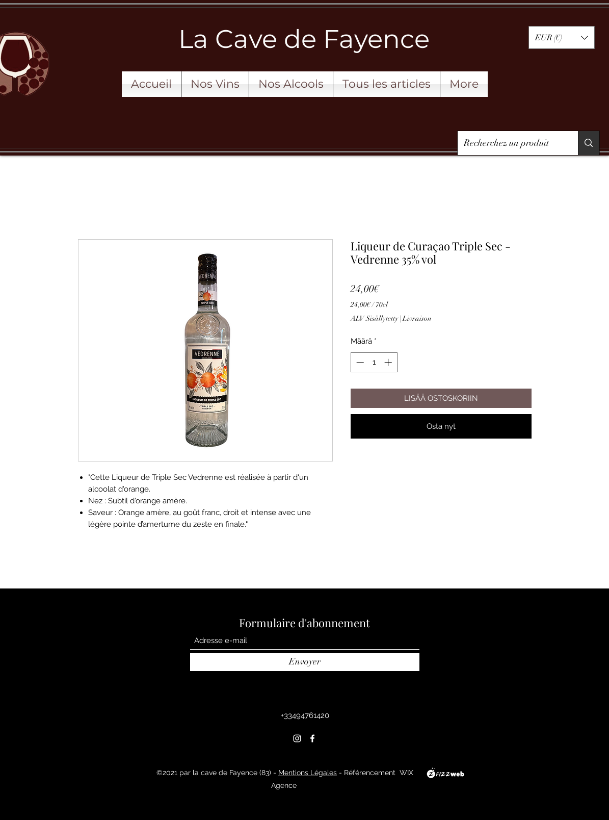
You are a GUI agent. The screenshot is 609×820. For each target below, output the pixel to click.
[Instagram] (297, 738)
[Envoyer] (304, 662)
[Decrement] (359, 362)
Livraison (417, 318)
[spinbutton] (373, 362)
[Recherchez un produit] (510, 143)
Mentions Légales (307, 772)
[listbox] (561, 37)
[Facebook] (312, 738)
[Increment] (389, 362)
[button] (561, 37)
